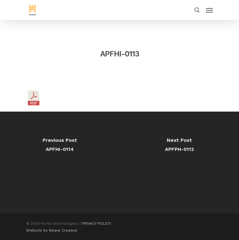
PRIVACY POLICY (96, 223)
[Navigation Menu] (209, 10)
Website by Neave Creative (51, 230)
